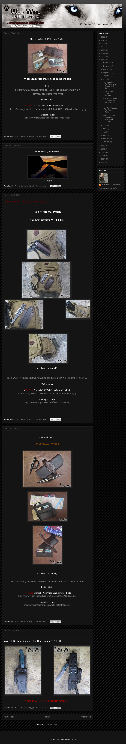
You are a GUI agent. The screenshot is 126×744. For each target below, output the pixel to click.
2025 (103, 40)
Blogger (76, 739)
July (105, 79)
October (106, 69)
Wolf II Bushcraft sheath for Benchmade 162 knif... (109, 118)
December (107, 63)
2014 (103, 159)
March (105, 135)
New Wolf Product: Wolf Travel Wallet (110, 110)
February (106, 138)
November (107, 66)
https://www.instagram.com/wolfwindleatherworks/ (47, 118)
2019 (103, 60)
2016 (103, 152)
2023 (103, 47)
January (106, 142)
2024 (103, 43)
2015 (103, 156)
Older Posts (86, 717)
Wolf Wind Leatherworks (111, 185)
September (107, 73)
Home (47, 717)
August (106, 76)
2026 (103, 37)
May (105, 129)
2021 (103, 53)
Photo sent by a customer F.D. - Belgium (110, 93)
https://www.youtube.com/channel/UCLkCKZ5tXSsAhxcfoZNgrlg (47, 109)
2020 (103, 57)
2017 (103, 149)
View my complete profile (108, 188)
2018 (103, 146)
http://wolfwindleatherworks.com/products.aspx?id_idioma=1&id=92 (47, 377)
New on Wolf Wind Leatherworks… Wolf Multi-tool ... (110, 102)
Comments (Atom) (52, 724)
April (105, 132)
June (105, 125)
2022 (103, 50)
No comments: (41, 136)
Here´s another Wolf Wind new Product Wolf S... (109, 85)
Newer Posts (9, 717)
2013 (103, 162)
